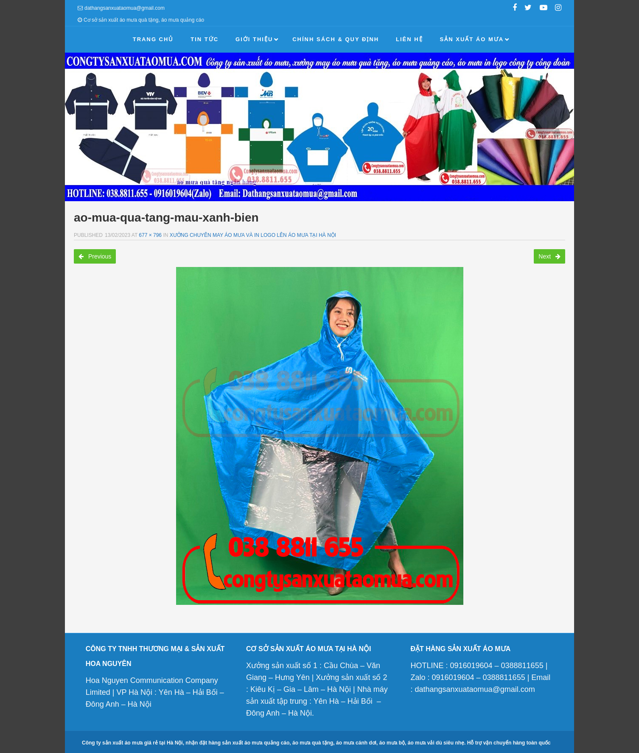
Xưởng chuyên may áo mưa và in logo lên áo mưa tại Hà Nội (253, 235)
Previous (94, 256)
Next (549, 256)
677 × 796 (150, 235)
